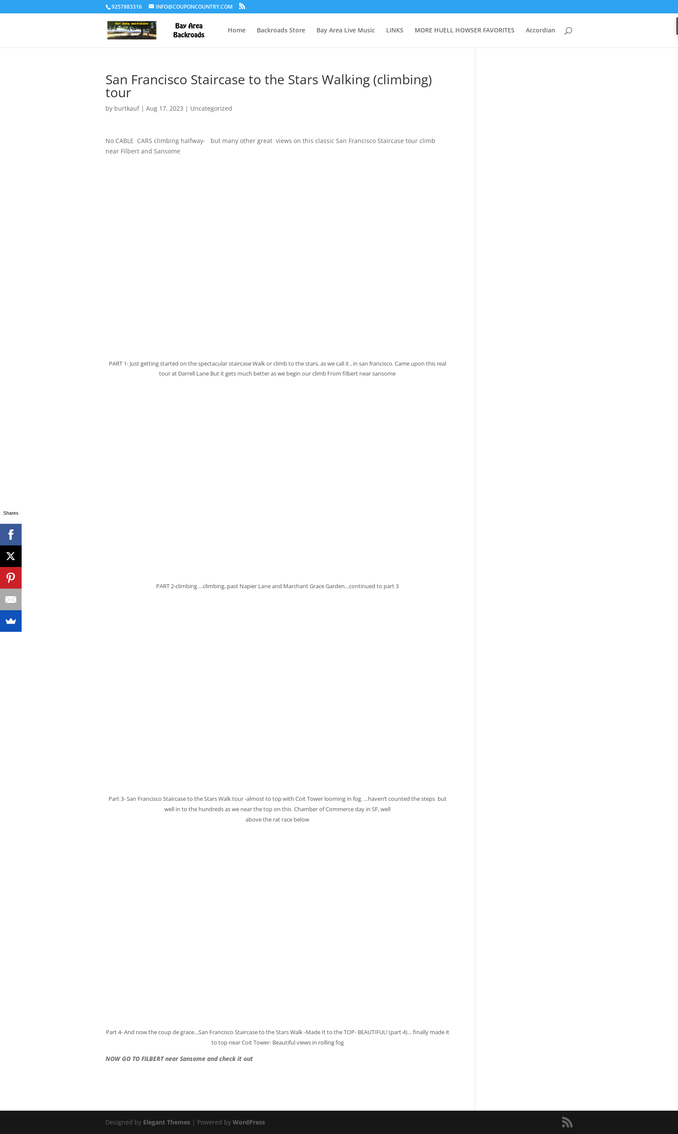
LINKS (394, 30)
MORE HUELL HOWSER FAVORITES (465, 30)
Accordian (540, 30)
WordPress (249, 1122)
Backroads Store (281, 30)
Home (237, 30)
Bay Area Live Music (346, 30)
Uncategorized (211, 108)
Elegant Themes (166, 1122)
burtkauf (126, 108)
